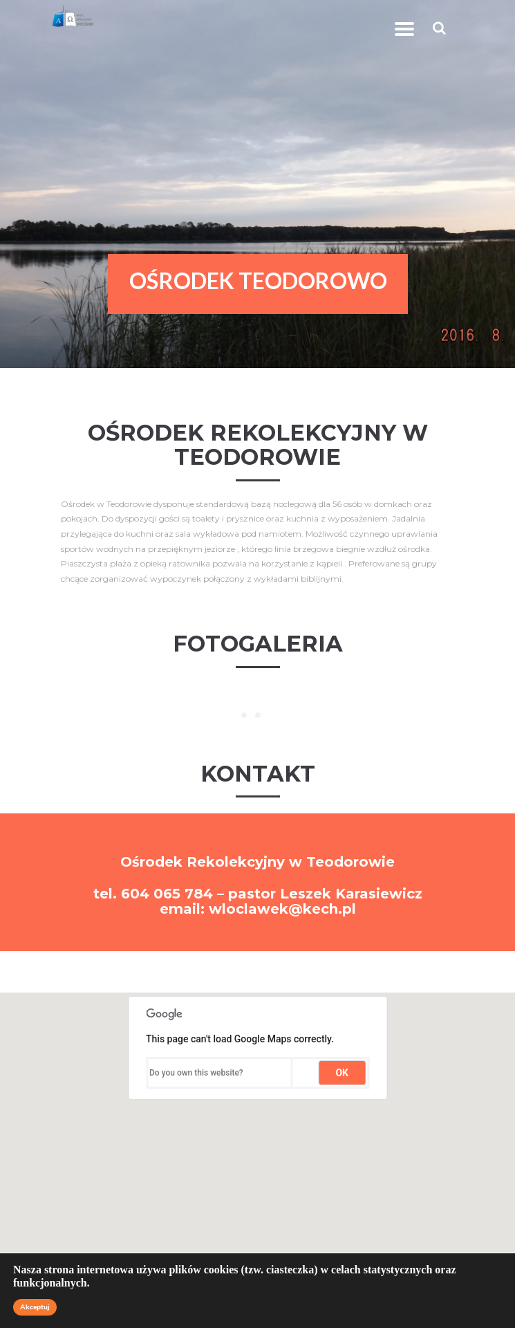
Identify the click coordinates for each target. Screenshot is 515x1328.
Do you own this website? (196, 1073)
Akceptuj (35, 1307)
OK (341, 1072)
